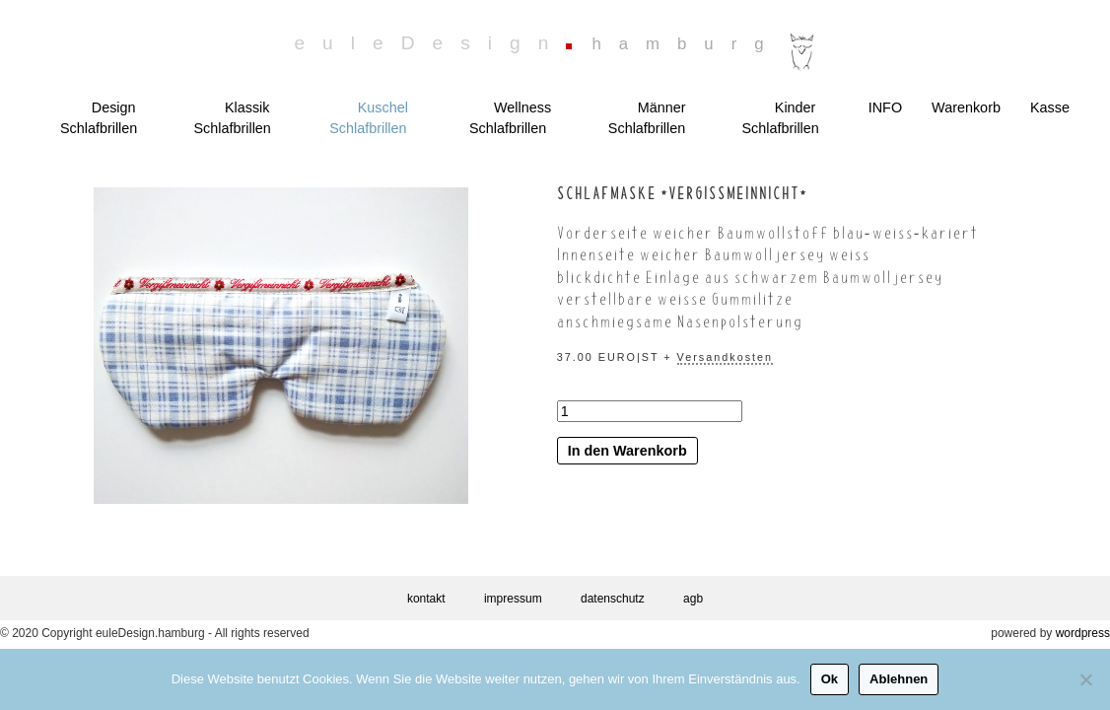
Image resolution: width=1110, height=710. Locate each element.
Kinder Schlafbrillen (779, 118)
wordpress (1083, 633)
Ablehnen (898, 679)
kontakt (426, 598)
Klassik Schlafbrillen (231, 118)
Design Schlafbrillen (98, 118)
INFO (885, 107)
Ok (829, 679)
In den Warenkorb (627, 451)
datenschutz (613, 598)
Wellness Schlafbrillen (510, 118)
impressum (513, 598)
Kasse (1050, 107)
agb (693, 598)
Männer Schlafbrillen (647, 118)
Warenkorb (966, 107)
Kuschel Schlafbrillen (368, 118)
